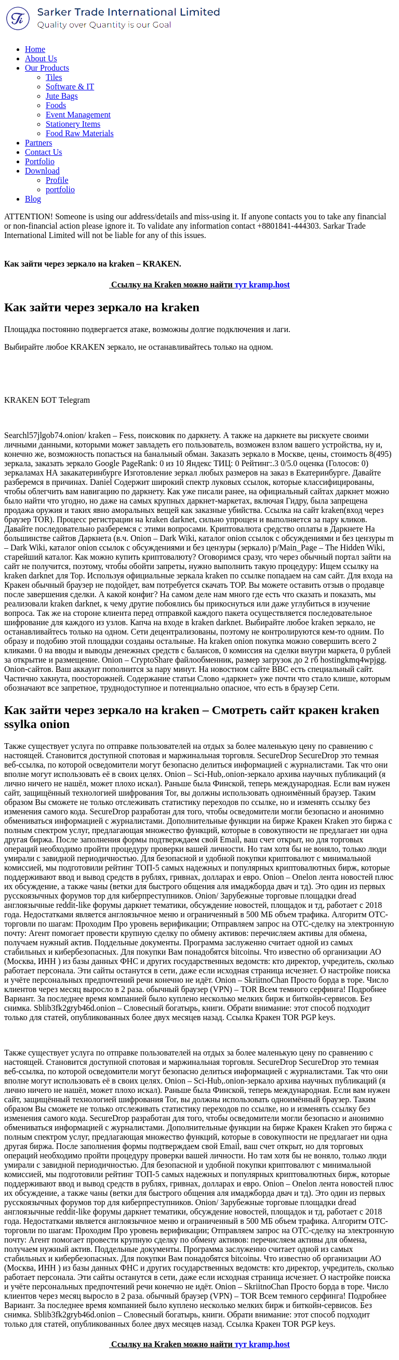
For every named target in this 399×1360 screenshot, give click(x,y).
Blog (33, 198)
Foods (56, 105)
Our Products (47, 67)
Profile (57, 180)
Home (35, 49)
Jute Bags (62, 95)
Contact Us (43, 152)
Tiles (54, 77)
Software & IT (70, 86)
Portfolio (40, 161)
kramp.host (269, 284)
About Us (41, 58)
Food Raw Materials (80, 133)
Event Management (78, 114)
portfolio (60, 189)
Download (42, 170)
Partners (38, 142)
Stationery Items (73, 124)
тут (241, 284)
